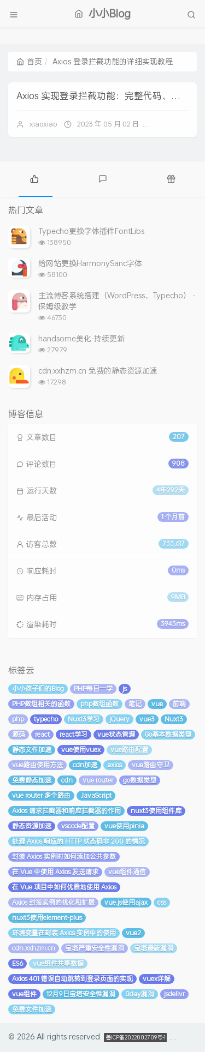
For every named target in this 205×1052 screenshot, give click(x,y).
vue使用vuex (81, 749)
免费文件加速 (31, 1009)
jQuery (119, 719)
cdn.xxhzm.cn (33, 948)
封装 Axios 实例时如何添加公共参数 (64, 856)
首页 (29, 61)
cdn (67, 780)
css (161, 902)
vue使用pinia (124, 826)
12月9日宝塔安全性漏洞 (80, 994)
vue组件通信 (127, 871)
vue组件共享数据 (58, 963)
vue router (98, 780)
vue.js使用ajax (126, 902)
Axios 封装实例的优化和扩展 (53, 902)
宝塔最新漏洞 (153, 948)
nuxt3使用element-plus (47, 917)
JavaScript (96, 795)
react (42, 734)
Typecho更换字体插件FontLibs (91, 231)
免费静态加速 (31, 780)
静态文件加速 (31, 749)
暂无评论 (172, 124)
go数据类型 (139, 780)
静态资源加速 (31, 826)
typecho (46, 719)
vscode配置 (78, 826)
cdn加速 (85, 765)
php (18, 719)
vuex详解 (157, 978)
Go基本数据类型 (168, 734)
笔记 (135, 703)
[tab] (34, 177)
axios (114, 765)
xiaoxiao (43, 124)
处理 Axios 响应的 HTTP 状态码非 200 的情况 (78, 841)
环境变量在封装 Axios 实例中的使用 (64, 932)
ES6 (17, 963)
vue (157, 703)
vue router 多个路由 (41, 795)
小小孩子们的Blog (38, 688)
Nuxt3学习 (83, 719)
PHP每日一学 (93, 688)
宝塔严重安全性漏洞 (94, 948)
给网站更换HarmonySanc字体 (90, 263)
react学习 (73, 734)
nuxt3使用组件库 (156, 810)
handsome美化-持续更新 (81, 338)
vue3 (147, 719)
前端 (179, 703)
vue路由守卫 (150, 765)
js (124, 688)
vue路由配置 (129, 749)
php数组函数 (99, 703)
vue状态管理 (116, 734)
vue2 (133, 932)
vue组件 (24, 994)
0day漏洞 (139, 994)
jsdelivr (174, 994)
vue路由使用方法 (37, 765)
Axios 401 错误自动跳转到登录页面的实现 (72, 978)
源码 (18, 734)
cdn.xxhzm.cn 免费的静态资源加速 (97, 370)
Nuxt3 (174, 719)
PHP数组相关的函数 (41, 703)
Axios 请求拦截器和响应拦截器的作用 (66, 810)
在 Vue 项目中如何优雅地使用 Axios (64, 887)
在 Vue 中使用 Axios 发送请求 (55, 871)
